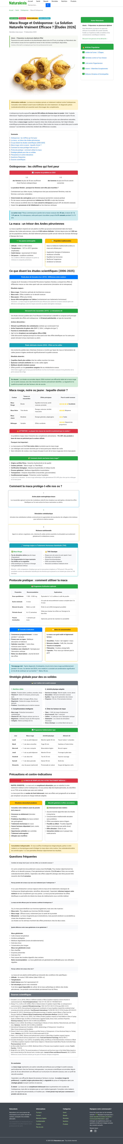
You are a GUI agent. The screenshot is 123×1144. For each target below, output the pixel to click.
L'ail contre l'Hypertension (94, 63)
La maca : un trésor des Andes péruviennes (25, 140)
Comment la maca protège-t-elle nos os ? (25, 147)
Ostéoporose (24, 10)
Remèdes (66, 1118)
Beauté (65, 1115)
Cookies (38, 1124)
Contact (38, 1115)
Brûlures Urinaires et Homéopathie (96, 74)
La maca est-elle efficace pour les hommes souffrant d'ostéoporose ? (32, 902)
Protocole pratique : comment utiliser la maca (26, 150)
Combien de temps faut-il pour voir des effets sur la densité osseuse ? (32, 863)
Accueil (11, 10)
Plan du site (39, 1127)
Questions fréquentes (18, 157)
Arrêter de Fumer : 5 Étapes (94, 52)
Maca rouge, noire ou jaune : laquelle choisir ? (26, 145)
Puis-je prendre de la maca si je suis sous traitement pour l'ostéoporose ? (33, 882)
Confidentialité (40, 1121)
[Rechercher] (36, 5)
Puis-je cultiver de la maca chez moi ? (22, 969)
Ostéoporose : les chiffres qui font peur (24, 138)
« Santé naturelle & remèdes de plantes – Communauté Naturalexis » (101, 1117)
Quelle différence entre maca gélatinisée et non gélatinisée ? (29, 927)
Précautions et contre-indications (22, 155)
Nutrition (65, 1121)
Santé (17, 10)
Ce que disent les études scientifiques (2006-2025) (28, 143)
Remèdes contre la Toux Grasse (96, 58)
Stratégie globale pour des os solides (23, 152)
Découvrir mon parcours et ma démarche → (95, 38)
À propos (39, 1112)
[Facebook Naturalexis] (91, 1130)
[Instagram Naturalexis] (95, 1130)
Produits (65, 1124)
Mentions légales (41, 1118)
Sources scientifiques (18, 159)
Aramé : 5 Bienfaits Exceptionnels (96, 69)
